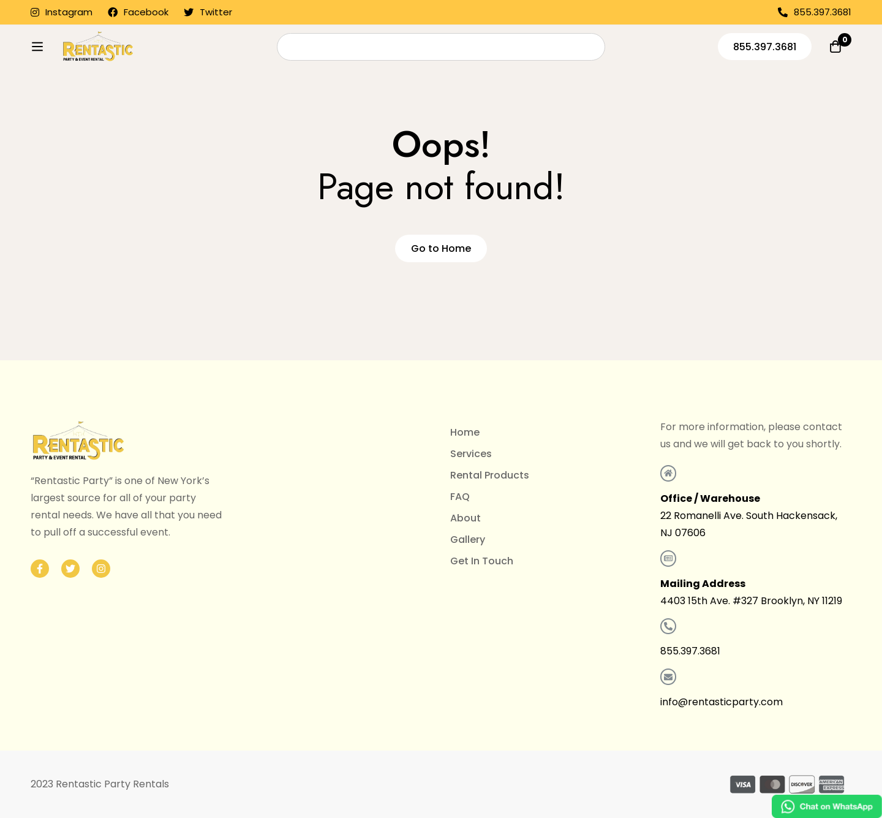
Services (471, 454)
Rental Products (489, 475)
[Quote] (835, 71)
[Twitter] (70, 568)
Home (465, 432)
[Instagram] (101, 568)
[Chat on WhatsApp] (827, 806)
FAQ (460, 497)
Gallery (467, 539)
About (465, 518)
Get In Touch (481, 561)
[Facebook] (40, 568)
